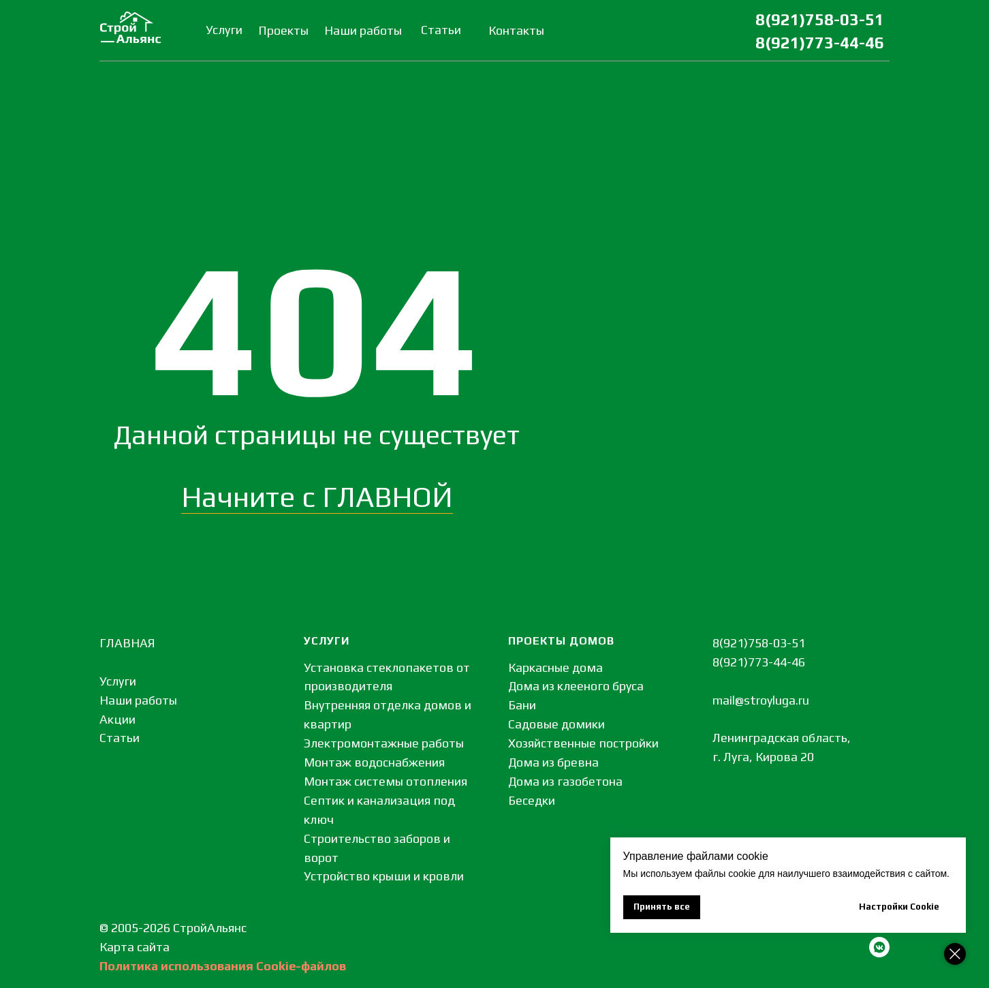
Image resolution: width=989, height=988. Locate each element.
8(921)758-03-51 (819, 19)
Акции (117, 719)
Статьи (119, 737)
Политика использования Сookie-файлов (222, 966)
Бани (522, 705)
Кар (110, 947)
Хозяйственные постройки (583, 743)
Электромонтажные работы (384, 743)
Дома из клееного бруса (576, 686)
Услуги (117, 681)
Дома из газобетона (565, 781)
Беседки (531, 800)
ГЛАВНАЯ (127, 643)
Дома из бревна (553, 762)
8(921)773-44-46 (819, 42)
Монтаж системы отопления (385, 781)
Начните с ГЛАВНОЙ (317, 496)
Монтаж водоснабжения (374, 762)
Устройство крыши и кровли (384, 876)
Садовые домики (556, 724)
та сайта (145, 947)
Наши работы (138, 700)
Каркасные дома (555, 667)
